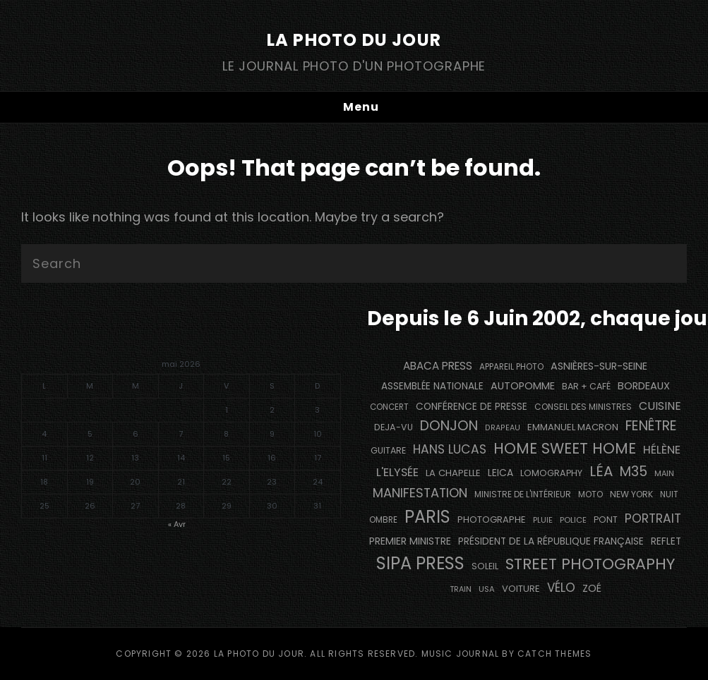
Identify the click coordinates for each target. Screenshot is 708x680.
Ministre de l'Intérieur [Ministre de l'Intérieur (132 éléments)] (522, 494)
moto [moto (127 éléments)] (590, 494)
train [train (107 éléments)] (461, 589)
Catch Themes (554, 654)
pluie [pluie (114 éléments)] (543, 520)
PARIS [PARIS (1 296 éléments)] (427, 516)
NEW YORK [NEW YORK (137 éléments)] (631, 494)
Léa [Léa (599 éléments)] (601, 471)
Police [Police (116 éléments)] (573, 520)
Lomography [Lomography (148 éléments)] (551, 473)
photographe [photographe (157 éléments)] (491, 519)
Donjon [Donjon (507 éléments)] (449, 425)
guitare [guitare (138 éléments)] (388, 450)
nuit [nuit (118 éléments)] (669, 494)
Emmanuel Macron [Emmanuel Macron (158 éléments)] (572, 427)
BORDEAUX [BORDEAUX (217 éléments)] (644, 386)
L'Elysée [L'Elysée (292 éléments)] (397, 472)
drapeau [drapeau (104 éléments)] (502, 428)
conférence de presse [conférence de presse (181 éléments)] (471, 406)
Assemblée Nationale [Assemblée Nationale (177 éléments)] (432, 386)
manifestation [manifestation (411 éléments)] (420, 493)
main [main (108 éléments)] (664, 473)
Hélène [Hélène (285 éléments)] (661, 450)
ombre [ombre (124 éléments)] (383, 520)
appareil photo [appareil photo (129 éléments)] (511, 366)
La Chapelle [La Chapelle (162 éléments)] (453, 473)
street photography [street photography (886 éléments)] (590, 564)
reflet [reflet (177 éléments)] (666, 541)
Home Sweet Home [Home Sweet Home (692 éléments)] (564, 448)
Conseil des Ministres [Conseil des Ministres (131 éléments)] (583, 407)
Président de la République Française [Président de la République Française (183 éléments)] (551, 541)
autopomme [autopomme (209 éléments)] (523, 386)
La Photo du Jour (354, 39)
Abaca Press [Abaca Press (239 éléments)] (437, 365)
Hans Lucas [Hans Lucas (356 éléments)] (449, 449)
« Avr (177, 524)
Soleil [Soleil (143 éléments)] (485, 566)
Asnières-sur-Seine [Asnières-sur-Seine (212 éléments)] (599, 366)
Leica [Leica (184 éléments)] (500, 473)
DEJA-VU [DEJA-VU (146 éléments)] (393, 427)
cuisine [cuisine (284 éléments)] (660, 406)
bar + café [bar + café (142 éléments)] (586, 386)
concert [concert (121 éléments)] (389, 407)
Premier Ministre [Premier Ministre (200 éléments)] (410, 541)
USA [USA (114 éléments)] (487, 589)
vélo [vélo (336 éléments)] (561, 587)
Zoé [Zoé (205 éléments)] (591, 588)
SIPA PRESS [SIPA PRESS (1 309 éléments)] (420, 563)
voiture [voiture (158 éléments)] (521, 588)
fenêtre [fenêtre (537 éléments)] (651, 425)
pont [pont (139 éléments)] (606, 520)
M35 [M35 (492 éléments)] (633, 471)
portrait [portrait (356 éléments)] (653, 518)
